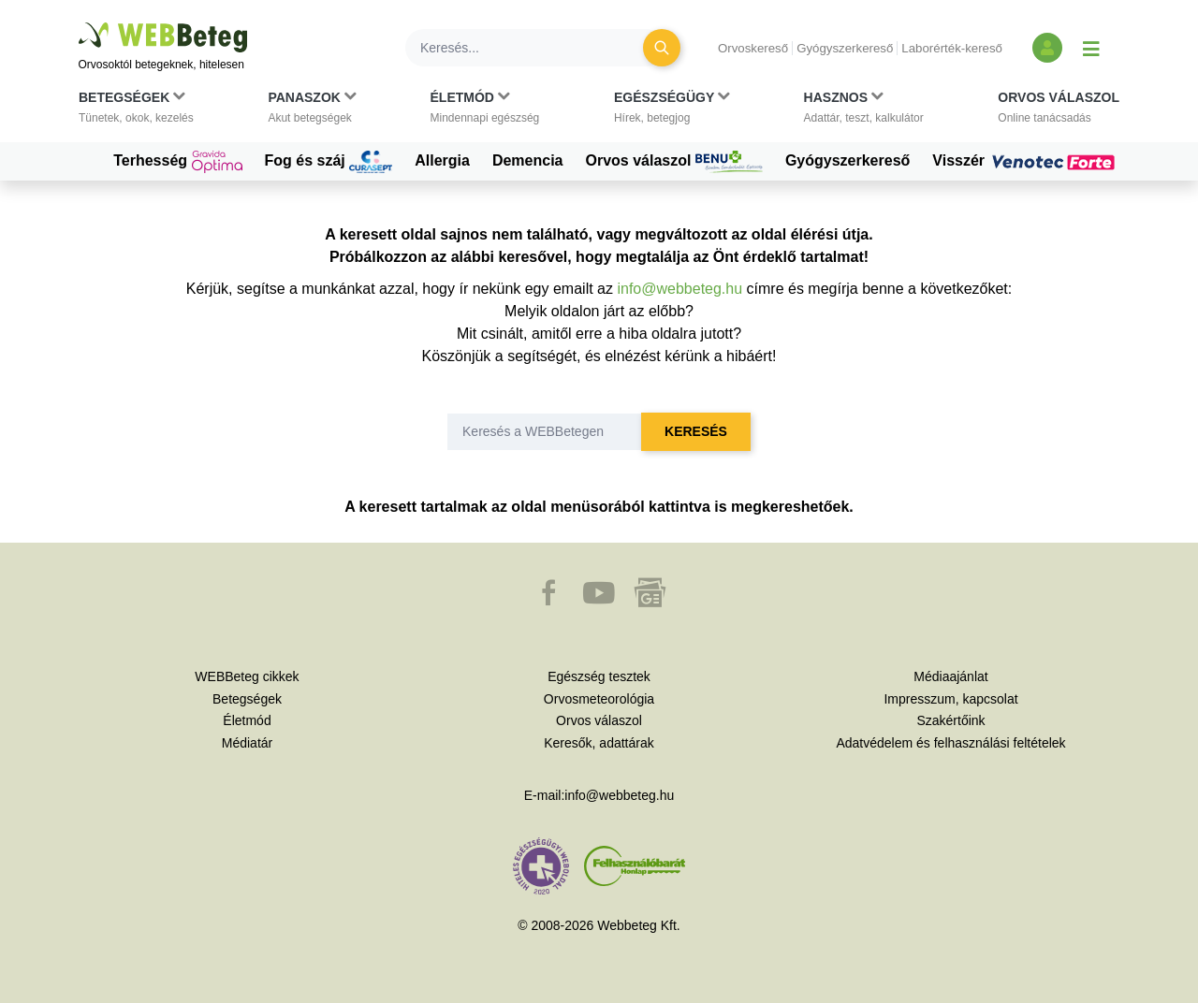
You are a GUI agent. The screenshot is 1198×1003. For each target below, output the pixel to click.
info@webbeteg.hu (679, 289)
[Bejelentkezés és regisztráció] (1047, 48)
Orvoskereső (753, 48)
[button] (136, 111)
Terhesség (177, 162)
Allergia (442, 160)
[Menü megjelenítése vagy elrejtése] (1091, 48)
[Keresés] (535, 47)
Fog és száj (329, 162)
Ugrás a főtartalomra (79, 22)
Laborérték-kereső (951, 48)
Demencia (527, 160)
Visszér (1025, 161)
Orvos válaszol (674, 162)
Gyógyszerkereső (844, 48)
